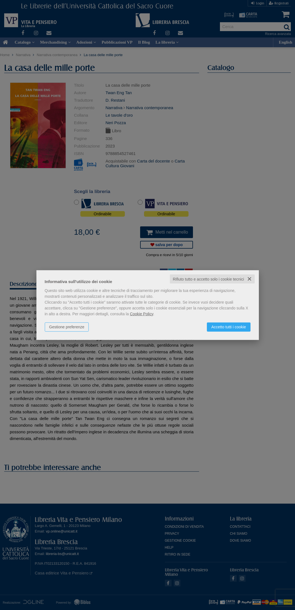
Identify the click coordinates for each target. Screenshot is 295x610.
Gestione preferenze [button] (67, 326)
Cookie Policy (141, 313)
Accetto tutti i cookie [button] (228, 326)
